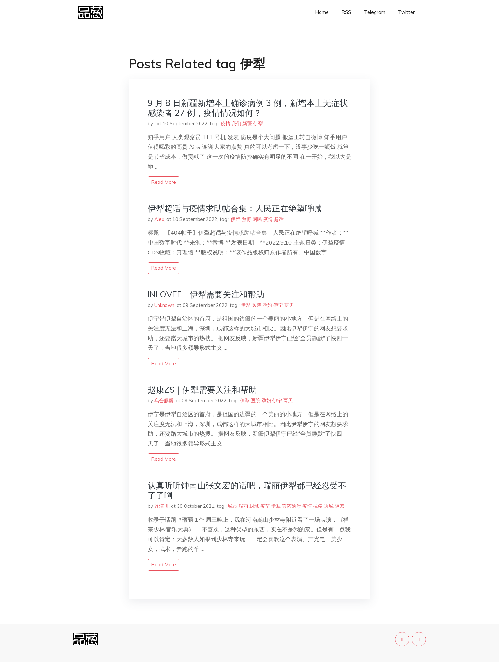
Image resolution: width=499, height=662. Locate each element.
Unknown (164, 305)
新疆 (247, 124)
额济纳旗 (291, 506)
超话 (279, 219)
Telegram (374, 12)
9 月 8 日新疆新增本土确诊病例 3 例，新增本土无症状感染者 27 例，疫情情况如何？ (248, 108)
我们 (236, 124)
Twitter (406, 12)
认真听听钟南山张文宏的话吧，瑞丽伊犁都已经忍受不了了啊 (247, 490)
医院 (256, 305)
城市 (232, 506)
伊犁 (258, 124)
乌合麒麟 (163, 400)
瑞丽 (243, 506)
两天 (289, 305)
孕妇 (267, 305)
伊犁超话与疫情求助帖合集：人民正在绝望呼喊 (234, 208)
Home (322, 12)
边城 (329, 506)
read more (163, 182)
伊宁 (278, 305)
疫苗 (265, 506)
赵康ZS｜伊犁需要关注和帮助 (202, 389)
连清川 (161, 506)
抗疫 (318, 506)
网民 (257, 219)
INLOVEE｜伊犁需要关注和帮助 (206, 294)
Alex (159, 219)
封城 (254, 506)
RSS (346, 12)
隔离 (339, 506)
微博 (246, 219)
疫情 (225, 124)
